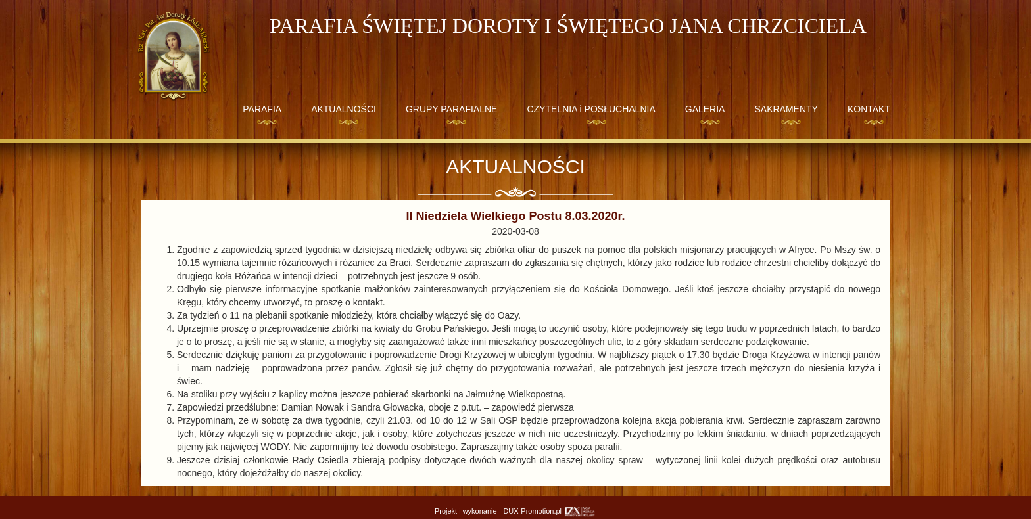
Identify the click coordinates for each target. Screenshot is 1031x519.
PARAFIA (262, 109)
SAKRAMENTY (785, 109)
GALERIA (705, 109)
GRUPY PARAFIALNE (452, 109)
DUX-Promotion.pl (549, 511)
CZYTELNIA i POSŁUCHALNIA (591, 109)
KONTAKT (869, 109)
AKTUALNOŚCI (343, 109)
